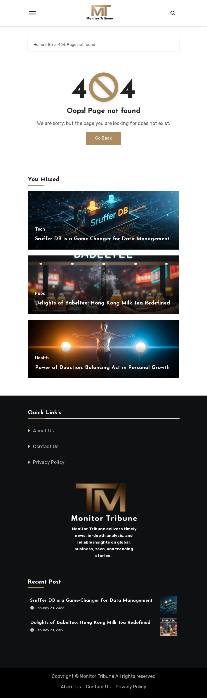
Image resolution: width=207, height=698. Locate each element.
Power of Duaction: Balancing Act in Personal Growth (102, 367)
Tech (40, 229)
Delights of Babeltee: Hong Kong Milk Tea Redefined (102, 303)
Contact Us (45, 446)
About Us (43, 431)
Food (40, 294)
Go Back (103, 138)
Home (39, 44)
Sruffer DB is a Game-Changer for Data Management (102, 239)
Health (42, 358)
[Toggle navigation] (32, 13)
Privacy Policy (49, 462)
